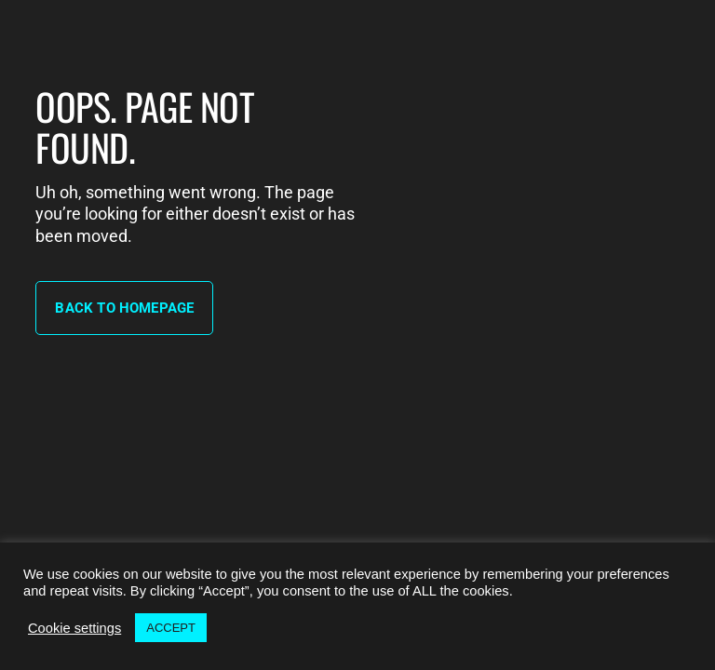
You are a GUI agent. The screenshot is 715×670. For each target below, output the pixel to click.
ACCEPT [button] (171, 628)
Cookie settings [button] (74, 628)
